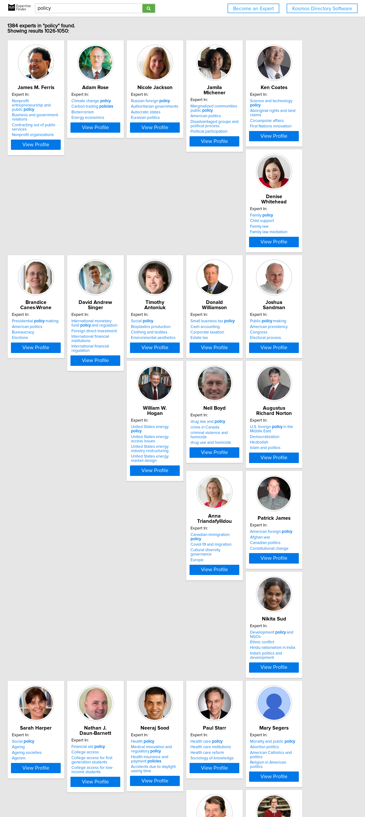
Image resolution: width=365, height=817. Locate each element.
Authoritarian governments (211, 112)
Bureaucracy (198, 239)
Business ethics (201, 726)
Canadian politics (274, 481)
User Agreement (187, 800)
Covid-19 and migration (207, 473)
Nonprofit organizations (65, 131)
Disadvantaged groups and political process (283, 124)
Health (270, 591)
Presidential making (210, 227)
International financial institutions (287, 243)
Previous (151, 776)
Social (55, 349)
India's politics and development (72, 608)
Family (127, 227)
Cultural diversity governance (213, 479)
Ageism (122, 608)
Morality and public (138, 712)
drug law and (61, 470)
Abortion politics (130, 718)
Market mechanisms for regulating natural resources (284, 740)
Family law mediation (134, 244)
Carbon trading (136, 112)
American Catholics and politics (143, 723)
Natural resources (280, 712)
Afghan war (269, 475)
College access (201, 597)
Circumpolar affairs (61, 239)
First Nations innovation (65, 244)
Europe (193, 484)
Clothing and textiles (62, 360)
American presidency (206, 354)
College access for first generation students (207, 604)
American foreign (280, 470)
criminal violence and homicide (71, 481)
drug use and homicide (64, 486)
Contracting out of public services (74, 126)
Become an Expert (253, 8)
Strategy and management (216, 715)
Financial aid (203, 591)
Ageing (122, 597)
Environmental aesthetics (66, 365)
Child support (128, 233)
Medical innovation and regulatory (279, 599)
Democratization (130, 480)
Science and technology (71, 227)
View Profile (74, 145)
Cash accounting (130, 354)
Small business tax (138, 349)
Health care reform (61, 723)
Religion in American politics (140, 729)
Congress (196, 360)
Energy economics (132, 123)
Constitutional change (278, 486)
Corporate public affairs (208, 732)
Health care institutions (64, 718)
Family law (125, 239)
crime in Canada (58, 475)
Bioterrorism (127, 117)
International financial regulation (287, 248)
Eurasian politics (201, 123)
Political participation (277, 131)
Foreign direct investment (281, 237)
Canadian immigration (212, 467)
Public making (205, 349)
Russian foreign (206, 106)
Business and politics (205, 720)
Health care (60, 712)
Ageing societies (130, 602)
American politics (274, 116)
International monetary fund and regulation (283, 229)
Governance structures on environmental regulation (281, 730)
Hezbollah (125, 485)
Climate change (135, 106)
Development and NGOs (71, 591)
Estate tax (124, 365)
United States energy (283, 349)
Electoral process (202, 365)
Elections (195, 244)
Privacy (166, 800)
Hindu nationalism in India (67, 602)
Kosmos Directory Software (322, 8)
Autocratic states (202, 117)
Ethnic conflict (56, 597)
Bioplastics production (64, 354)
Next (219, 776)
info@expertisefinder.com (126, 800)
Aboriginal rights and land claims (73, 233)
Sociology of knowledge (66, 729)
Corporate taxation (132, 360)
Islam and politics (131, 491)
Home (153, 800)
